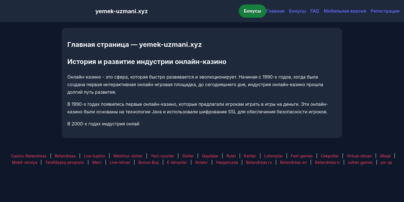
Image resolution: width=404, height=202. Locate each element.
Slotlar (188, 155)
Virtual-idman (359, 155)
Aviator (201, 162)
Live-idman (120, 162)
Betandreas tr (327, 162)
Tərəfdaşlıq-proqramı (64, 162)
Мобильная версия (345, 11)
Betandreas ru (259, 162)
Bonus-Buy (148, 162)
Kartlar (250, 155)
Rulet (231, 155)
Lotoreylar (273, 155)
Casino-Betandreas (29, 155)
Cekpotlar (330, 155)
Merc (97, 162)
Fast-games (302, 155)
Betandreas (65, 155)
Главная (275, 11)
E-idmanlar (177, 162)
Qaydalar (210, 155)
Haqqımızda (227, 162)
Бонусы (252, 11)
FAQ (314, 11)
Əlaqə (385, 155)
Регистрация (385, 11)
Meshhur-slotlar (128, 155)
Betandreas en (293, 162)
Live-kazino (94, 155)
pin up (386, 162)
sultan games (360, 162)
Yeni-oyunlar (162, 155)
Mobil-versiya (24, 162)
